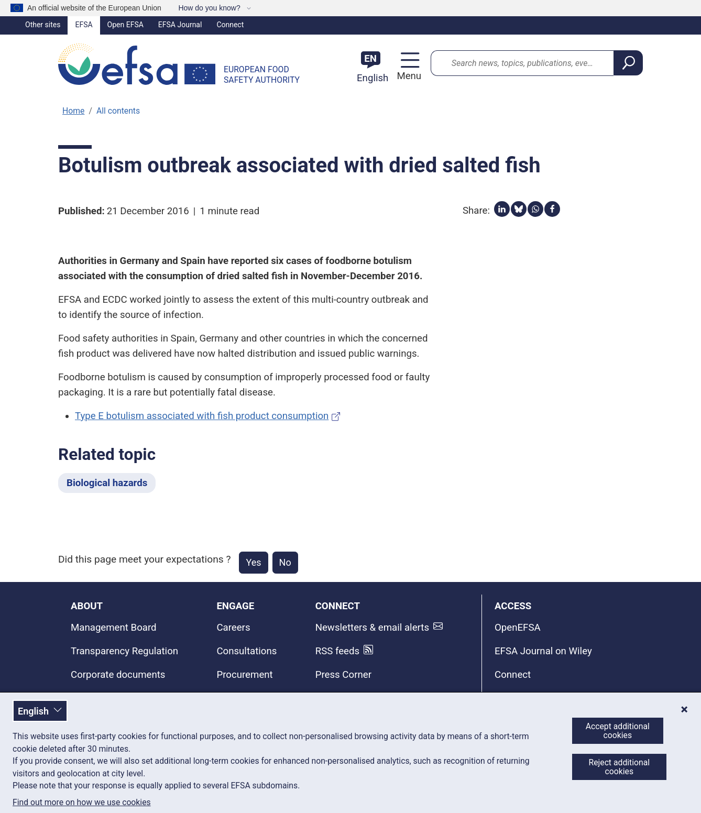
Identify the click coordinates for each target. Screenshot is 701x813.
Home (73, 111)
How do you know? (210, 8)
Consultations (246, 651)
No (285, 562)
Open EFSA (125, 24)
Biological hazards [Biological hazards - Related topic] (107, 483)
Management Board (114, 627)
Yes (253, 562)
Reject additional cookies (619, 766)
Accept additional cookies (618, 730)
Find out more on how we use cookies (82, 802)
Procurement (244, 674)
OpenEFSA (518, 627)
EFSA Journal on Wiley (543, 651)
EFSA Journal (180, 24)
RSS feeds (337, 651)
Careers (233, 627)
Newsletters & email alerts (372, 627)
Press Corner (343, 674)
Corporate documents (118, 674)
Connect (230, 24)
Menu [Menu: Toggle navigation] (407, 76)
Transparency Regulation (124, 651)
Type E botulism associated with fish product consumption (201, 416)
